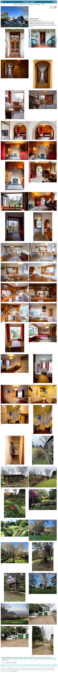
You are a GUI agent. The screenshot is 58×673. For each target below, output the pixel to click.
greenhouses (5, 660)
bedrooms (44, 658)
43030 (42, 4)
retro (35, 657)
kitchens (31, 658)
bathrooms (26, 658)
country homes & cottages (34, 4)
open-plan (8, 658)
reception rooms (37, 658)
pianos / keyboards (51, 658)
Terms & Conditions (13, 671)
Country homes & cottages (11, 662)
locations (15, 4)
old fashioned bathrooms (17, 658)
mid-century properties (28, 657)
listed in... (32, 26)
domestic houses (23, 4)
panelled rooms (40, 657)
